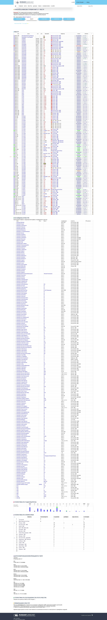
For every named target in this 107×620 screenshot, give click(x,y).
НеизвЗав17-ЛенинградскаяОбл (23, 245)
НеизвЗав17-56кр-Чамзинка (22, 443)
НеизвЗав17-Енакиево (21, 270)
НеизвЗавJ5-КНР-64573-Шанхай (23, 452)
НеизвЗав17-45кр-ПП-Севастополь (23, 422)
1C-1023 (24, 129)
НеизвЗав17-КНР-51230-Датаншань (23, 436)
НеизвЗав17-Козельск (21, 254)
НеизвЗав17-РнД (20, 242)
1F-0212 (23, 183)
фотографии (19, 19)
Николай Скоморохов (48, 273)
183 (44, 364)
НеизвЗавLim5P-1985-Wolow (22, 371)
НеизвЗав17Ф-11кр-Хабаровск (22, 339)
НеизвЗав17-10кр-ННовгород (22, 332)
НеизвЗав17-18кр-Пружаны (22, 362)
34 (44, 404)
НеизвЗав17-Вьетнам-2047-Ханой (23, 374)
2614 (45, 386)
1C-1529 (24, 145)
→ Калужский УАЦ (56, 84)
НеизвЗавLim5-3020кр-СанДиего (23, 398)
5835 (23, 107)
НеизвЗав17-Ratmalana (21, 257)
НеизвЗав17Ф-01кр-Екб (21, 309)
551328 (45, 440)
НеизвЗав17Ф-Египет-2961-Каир (23, 392)
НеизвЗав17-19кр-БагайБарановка (23, 365)
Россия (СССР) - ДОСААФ (58, 41)
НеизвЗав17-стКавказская (21, 249)
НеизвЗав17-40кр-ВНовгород (22, 413)
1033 (46, 190)
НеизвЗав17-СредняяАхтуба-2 (22, 279)
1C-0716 (24, 122)
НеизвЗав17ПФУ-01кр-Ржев (22, 290)
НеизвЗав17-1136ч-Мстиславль (23, 342)
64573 (45, 452)
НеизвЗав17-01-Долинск (21, 288)
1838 (23, 201)
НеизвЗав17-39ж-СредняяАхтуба (23, 412)
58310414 (24, 61)
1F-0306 (23, 185)
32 (44, 401)
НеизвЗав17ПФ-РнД (20, 222)
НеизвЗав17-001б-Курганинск (22, 284)
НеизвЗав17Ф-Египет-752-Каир (22, 461)
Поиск (90, 6)
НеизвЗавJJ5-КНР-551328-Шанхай (23, 440)
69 (44, 457)
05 (44, 329)
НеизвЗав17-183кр (20, 364)
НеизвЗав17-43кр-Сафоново (22, 421)
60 (44, 446)
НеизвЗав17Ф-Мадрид (21, 419)
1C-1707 (24, 150)
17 (44, 354)
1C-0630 (24, 120)
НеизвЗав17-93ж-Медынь (27, 37)
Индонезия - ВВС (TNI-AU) (58, 140)
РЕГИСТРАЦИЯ (79, 2)
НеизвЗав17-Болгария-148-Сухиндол (24, 353)
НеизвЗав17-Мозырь (20, 252)
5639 (23, 94)
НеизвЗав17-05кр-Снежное (22, 329)
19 (44, 365)
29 (44, 389)
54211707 (24, 51)
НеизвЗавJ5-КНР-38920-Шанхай (23, 407)
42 (44, 416)
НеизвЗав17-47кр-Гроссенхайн (22, 427)
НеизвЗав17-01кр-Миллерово (22, 299)
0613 (23, 196)
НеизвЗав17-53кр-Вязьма (21, 437)
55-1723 (23, 211)
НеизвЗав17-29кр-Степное (22, 391)
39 (44, 409)
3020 (45, 398)
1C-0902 (24, 126)
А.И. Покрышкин (48, 290)
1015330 (24, 84)
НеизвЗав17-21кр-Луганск (21, 377)
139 (44, 348)
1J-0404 (23, 186)
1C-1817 (24, 160)
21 (44, 376)
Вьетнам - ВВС (55, 40)
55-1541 (23, 209)
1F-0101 (23, 180)
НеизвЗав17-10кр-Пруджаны (22, 335)
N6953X (47, 189)
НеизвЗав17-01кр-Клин (21, 296)
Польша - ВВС (55, 67)
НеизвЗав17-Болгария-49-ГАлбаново (23, 428)
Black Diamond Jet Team (57, 150)
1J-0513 (23, 190)
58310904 (24, 76)
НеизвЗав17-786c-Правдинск (22, 464)
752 (44, 461)
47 (44, 425)
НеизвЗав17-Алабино (21, 240)
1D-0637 (24, 179)
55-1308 (23, 208)
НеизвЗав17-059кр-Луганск (22, 330)
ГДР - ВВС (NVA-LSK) (57, 50)
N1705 (45, 149)
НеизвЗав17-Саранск (20, 260)
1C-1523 (24, 143)
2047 (45, 374)
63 (44, 449)
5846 (23, 109)
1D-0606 (24, 172)
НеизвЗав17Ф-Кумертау (21, 230)
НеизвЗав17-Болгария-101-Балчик (23, 338)
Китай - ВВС (55, 90)
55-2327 (23, 213)
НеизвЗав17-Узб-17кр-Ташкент (22, 357)
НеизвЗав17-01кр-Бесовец (21, 308)
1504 (23, 198)
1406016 (24, 40)
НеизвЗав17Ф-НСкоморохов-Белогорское (24, 273)
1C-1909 (24, 165)
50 (44, 430)
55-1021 (23, 206)
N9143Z (45, 150)
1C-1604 (24, 146)
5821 (23, 104)
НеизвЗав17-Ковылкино (21, 275)
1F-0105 (23, 182)
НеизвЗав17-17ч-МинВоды (22, 356)
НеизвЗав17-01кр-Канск (21, 303)
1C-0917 (24, 127)
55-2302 (23, 212)
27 (44, 388)
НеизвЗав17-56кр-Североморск (23, 442)
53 (44, 437)
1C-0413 (24, 116)
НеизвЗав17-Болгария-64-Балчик (23, 451)
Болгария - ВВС (56, 60)
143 (44, 351)
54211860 (24, 54)
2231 (23, 202)
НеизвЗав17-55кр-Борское (22, 225)
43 (44, 421)
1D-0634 (24, 178)
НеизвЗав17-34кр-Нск (21, 404)
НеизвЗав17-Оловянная (21, 269)
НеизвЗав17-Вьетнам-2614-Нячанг (23, 386)
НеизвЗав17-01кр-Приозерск (22, 287)
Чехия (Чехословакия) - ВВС (58, 65)
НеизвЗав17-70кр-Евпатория (22, 458)
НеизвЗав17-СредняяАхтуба (22, 281)
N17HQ (45, 193)
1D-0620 (24, 176)
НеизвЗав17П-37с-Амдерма (22, 406)
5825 (23, 106)
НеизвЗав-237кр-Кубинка (21, 379)
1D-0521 (24, 170)
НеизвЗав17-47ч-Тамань (21, 425)
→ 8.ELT (54, 188)
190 (44, 368)
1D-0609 (24, 173)
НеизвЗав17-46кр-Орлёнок (22, 424)
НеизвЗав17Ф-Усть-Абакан (22, 243)
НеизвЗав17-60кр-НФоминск (22, 446)
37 (44, 406)
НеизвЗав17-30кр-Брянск (21, 394)
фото (25, 6)
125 (44, 345)
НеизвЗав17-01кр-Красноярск (22, 297)
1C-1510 (24, 139)
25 (44, 383)
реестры (30, 6)
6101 (23, 110)
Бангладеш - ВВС (56, 211)
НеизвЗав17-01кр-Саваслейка (22, 321)
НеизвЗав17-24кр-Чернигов (22, 380)
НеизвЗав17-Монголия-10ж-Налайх (23, 333)
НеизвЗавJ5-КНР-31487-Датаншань (23, 400)
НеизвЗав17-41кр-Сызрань (22, 415)
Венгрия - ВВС (55, 70)
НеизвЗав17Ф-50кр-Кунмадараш (23, 433)
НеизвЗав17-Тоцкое (20, 223)
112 (44, 341)
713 (44, 460)
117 (44, 344)
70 (44, 458)
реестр (31, 19)
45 (44, 422)
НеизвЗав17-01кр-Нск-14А (22, 291)
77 (44, 463)
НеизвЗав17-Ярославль (21, 228)
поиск (39, 6)
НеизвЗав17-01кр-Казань (21, 300)
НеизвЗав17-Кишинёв (21, 278)
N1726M (47, 156)
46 (44, 424)
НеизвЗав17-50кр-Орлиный (22, 434)
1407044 (24, 41)
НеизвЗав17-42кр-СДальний (22, 418)
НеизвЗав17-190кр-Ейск (21, 368)
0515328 (24, 80)
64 (44, 451)
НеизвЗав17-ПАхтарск (21, 248)
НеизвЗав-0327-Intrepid (21, 327)
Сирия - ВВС (55, 190)
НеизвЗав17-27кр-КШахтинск (22, 388)
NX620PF (47, 176)
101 (44, 336)
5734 (23, 99)
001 (44, 284)
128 (44, 347)
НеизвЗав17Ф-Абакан (21, 261)
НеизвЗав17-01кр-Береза (21, 311)
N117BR (45, 145)
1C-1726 (24, 156)
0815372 (24, 88)
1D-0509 (24, 169)
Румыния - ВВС (56, 76)
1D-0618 (24, 175)
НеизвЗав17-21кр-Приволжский (23, 376)
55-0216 (23, 205)
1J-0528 (23, 193)
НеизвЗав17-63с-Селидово (22, 449)
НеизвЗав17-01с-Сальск (21, 315)
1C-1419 (24, 136)
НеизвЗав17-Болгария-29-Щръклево (23, 389)
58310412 (24, 60)
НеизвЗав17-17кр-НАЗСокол (22, 359)
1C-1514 (24, 142)
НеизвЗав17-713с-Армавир (22, 460)
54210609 (24, 44)
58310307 (24, 68)
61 (44, 448)
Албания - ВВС (56, 199)
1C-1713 (24, 153)
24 (44, 380)
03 (44, 326)
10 (44, 332)
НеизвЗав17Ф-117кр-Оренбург (22, 326)
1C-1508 (24, 137)
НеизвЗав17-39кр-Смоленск (22, 409)
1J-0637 (23, 195)
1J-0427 (23, 188)
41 (44, 415)
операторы (56, 19)
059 (44, 330)
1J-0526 (23, 192)
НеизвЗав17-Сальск (20, 263)
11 (44, 339)
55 (44, 439)
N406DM (47, 196)
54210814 (24, 45)
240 (44, 382)
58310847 (24, 74)
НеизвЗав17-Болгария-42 (21, 416)
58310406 (24, 73)
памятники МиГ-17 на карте (21, 23)
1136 (45, 342)
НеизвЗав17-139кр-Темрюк (22, 348)
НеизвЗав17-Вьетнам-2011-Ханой (23, 373)
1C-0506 (24, 117)
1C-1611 (24, 147)
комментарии (46, 6)
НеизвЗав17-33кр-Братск (21, 403)
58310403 (24, 70)
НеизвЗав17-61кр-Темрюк (21, 448)
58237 (23, 203)
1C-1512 (24, 140)
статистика (44, 19)
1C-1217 (24, 132)
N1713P (47, 153)
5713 (23, 97)
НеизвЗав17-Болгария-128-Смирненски (24, 347)
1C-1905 (24, 163)
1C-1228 (24, 133)
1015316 (24, 83)
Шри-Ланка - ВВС (56, 206)
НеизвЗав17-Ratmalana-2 (21, 258)
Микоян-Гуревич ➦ (27, 17)
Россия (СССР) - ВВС (57, 35)
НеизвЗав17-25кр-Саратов (22, 282)
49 (44, 428)
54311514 (24, 63)
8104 (23, 111)
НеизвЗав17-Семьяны (21, 276)
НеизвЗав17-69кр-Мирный (22, 457)
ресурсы (69, 19)
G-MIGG (47, 130)
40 (44, 413)
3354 (23, 91)
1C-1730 (24, 157)
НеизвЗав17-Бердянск (21, 272)
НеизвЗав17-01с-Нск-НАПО (22, 302)
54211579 (24, 48)
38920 (45, 407)
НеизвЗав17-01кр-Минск (21, 294)
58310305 (24, 67)
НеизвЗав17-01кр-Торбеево (22, 293)
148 (44, 353)
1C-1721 (24, 155)
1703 (23, 199)
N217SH (47, 147)
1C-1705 (24, 149)
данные (35, 6)
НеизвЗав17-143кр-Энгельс (22, 351)
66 (44, 455)
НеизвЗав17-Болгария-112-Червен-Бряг (24, 345)
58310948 (24, 77)
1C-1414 (24, 134)
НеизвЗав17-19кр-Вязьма (21, 237)
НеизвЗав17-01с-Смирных (22, 312)
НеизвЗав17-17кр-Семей (21, 361)
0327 (45, 327)
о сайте (53, 6)
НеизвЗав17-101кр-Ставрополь (22, 336)
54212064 (24, 58)
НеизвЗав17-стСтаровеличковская (23, 231)
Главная (21, 6)
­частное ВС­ (55, 130)
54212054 (24, 57)
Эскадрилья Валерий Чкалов (50, 455)
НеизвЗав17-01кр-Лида (21, 320)
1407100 (24, 42)
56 (44, 442)
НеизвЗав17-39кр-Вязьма (21, 410)
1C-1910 (24, 166)
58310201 (24, 65)
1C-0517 (24, 119)
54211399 (24, 47)
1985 (45, 371)
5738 (23, 101)
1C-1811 (24, 159)
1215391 (24, 86)
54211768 (24, 53)
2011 (45, 373)
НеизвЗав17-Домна (20, 233)
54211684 (24, 50)
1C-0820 (24, 124)
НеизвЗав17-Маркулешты (21, 255)
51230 (45, 436)
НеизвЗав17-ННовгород (21, 236)
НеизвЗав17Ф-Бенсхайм (21, 266)
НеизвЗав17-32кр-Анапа (21, 401)
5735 (23, 100)
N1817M (47, 133)
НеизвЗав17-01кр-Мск (21, 323)
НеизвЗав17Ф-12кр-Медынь (28, 35)
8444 (23, 114)
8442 (23, 113)
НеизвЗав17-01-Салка (21, 285)
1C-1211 (24, 130)
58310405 (24, 71)
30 (44, 394)
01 (44, 285)
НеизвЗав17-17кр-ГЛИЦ (21, 354)
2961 (45, 392)
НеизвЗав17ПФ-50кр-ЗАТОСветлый (23, 431)
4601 (23, 93)
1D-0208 (24, 167)
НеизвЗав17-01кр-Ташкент (22, 314)
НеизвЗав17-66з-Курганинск (22, 455)
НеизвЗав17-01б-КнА (21, 306)
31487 (45, 400)
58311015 (24, 78)
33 (44, 403)
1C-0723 (24, 123)
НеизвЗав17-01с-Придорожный (23, 317)
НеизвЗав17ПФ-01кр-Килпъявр (22, 305)
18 (44, 362)
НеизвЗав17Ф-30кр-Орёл (21, 395)
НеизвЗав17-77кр (20, 463)
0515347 (24, 81)
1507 (23, 90)
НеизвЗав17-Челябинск (21, 234)
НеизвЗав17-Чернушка (21, 226)
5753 (23, 103)
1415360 (24, 87)
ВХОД (88, 2)
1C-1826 (24, 162)
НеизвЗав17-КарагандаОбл (22, 264)
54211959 (24, 55)
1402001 (24, 38)
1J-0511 (23, 189)
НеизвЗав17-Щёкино (20, 251)
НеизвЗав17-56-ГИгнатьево (22, 445)
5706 (23, 96)
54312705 (24, 64)
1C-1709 (24, 152)
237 (44, 379)
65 (44, 454)
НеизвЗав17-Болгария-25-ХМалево (23, 385)
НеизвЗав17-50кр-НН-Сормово (22, 430)
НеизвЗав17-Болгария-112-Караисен (23, 341)
